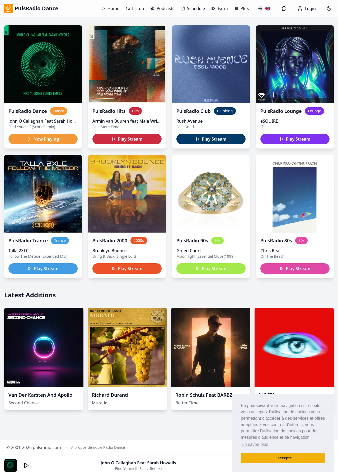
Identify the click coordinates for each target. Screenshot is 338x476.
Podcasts (162, 8)
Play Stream (127, 139)
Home (110, 8)
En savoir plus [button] (255, 444)
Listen (135, 8)
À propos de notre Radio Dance (98, 447)
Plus (241, 8)
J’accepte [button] (283, 458)
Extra (219, 8)
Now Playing (43, 139)
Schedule (193, 8)
